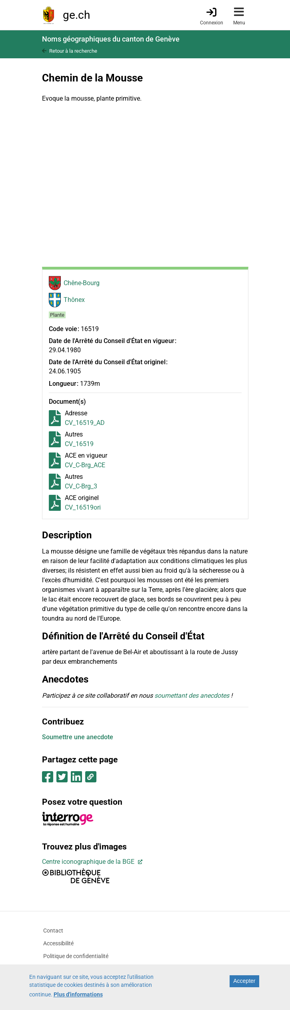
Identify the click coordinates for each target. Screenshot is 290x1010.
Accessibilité (58, 943)
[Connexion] (211, 15)
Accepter (244, 981)
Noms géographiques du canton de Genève (111, 39)
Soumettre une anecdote (77, 737)
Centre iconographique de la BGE (89, 861)
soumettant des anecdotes (191, 695)
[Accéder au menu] (239, 15)
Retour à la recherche (73, 51)
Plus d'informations (78, 994)
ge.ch (76, 15)
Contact (53, 930)
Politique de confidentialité (75, 956)
